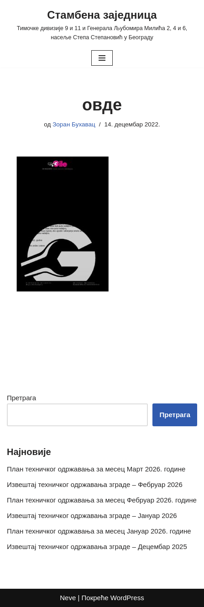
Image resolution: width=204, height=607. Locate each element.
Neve (68, 598)
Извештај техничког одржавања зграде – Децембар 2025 (97, 546)
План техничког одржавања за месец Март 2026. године (96, 469)
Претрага (21, 398)
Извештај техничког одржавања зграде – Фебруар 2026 (95, 484)
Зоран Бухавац (73, 124)
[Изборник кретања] (102, 58)
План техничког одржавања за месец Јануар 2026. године (99, 531)
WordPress (127, 598)
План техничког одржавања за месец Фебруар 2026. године (102, 500)
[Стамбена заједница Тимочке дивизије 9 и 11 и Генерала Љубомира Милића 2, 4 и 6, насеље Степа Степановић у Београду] (102, 24)
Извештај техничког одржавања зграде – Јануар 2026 (92, 515)
